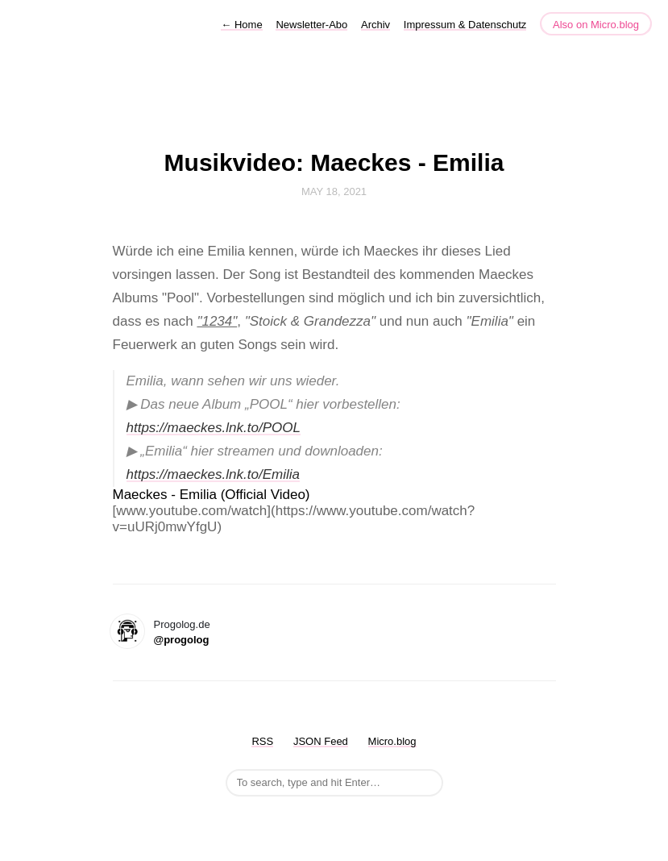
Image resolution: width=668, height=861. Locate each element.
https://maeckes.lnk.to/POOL (214, 427)
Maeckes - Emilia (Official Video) (211, 494)
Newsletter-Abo (311, 25)
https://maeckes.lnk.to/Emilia (213, 474)
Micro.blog (392, 741)
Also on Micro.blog (596, 25)
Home (241, 25)
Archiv (375, 25)
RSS (262, 741)
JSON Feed (320, 741)
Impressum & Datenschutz (465, 25)
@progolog (182, 640)
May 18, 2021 (334, 191)
